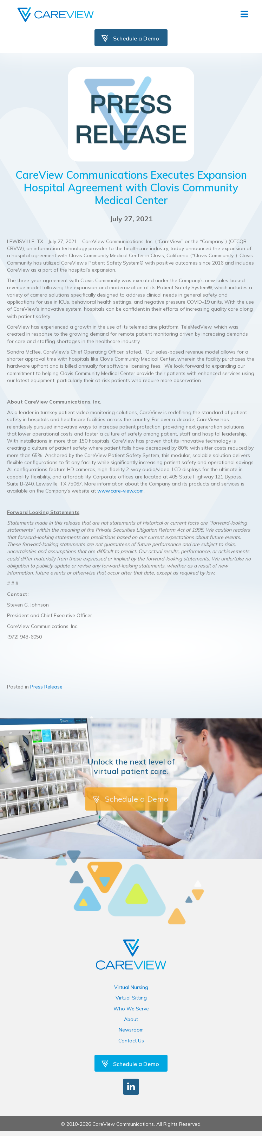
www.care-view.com (120, 491)
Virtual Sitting (131, 998)
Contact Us (131, 1040)
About (131, 1019)
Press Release (46, 687)
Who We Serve (131, 1008)
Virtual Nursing (131, 987)
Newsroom (131, 1030)
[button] (131, 1087)
